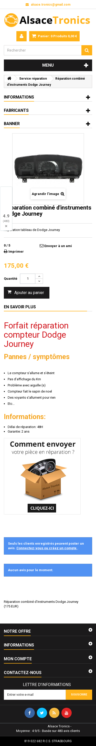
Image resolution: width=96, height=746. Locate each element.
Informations (19, 97)
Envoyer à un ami (58, 246)
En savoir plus (20, 306)
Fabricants (16, 110)
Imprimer (16, 251)
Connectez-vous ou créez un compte (46, 548)
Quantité (10, 278)
